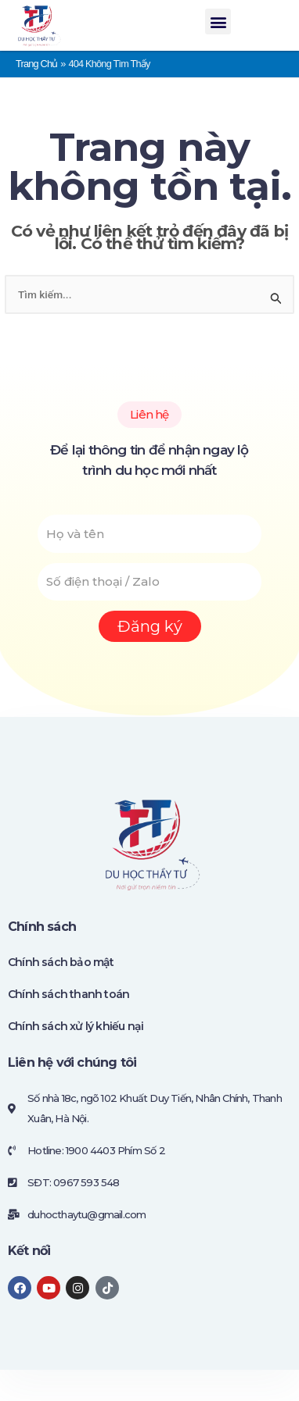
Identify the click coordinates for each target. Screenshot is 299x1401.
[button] (217, 21)
